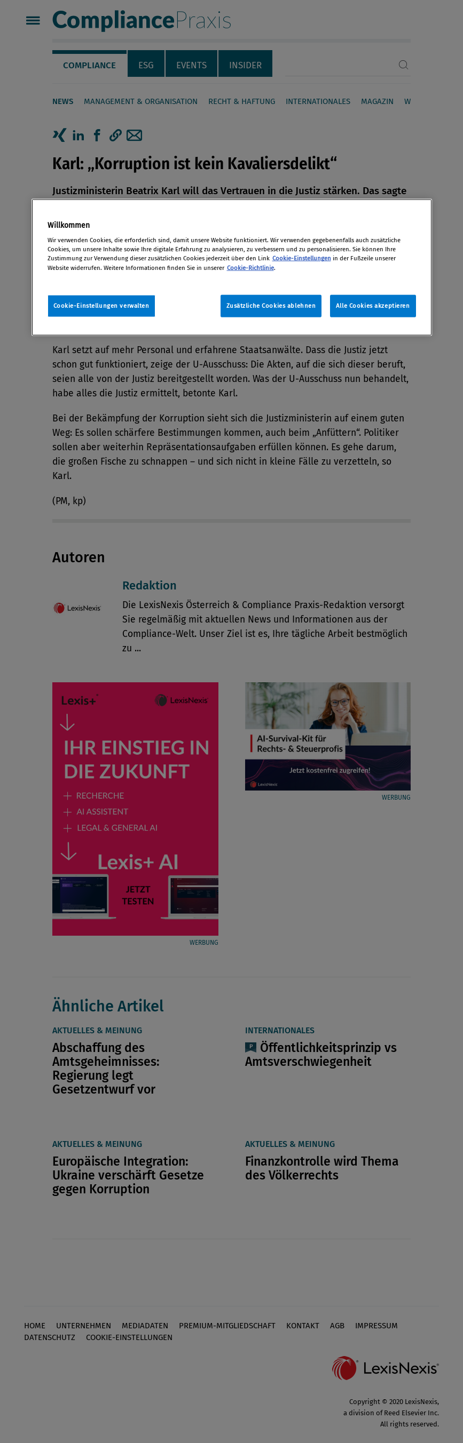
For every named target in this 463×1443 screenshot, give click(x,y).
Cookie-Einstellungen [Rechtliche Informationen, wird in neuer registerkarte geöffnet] (301, 258)
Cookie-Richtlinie (250, 267)
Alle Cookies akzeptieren (373, 305)
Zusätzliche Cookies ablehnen (271, 305)
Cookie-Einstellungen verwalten (101, 305)
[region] (232, 267)
